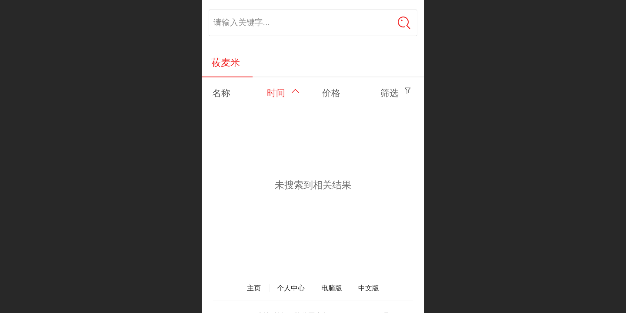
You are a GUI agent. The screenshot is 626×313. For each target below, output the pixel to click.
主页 (254, 288)
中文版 (368, 288)
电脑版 (331, 288)
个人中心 (291, 288)
